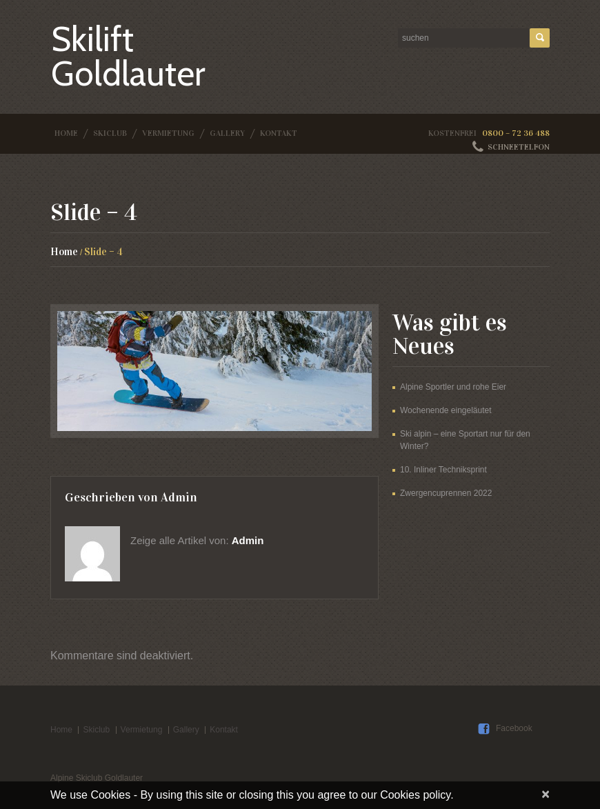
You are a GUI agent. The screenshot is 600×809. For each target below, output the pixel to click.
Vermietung (168, 133)
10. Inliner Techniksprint (443, 470)
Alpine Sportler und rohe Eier (453, 387)
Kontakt (278, 133)
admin (179, 497)
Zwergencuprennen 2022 (446, 493)
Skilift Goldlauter (128, 56)
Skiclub (110, 133)
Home (66, 133)
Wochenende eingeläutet (446, 410)
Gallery (227, 133)
